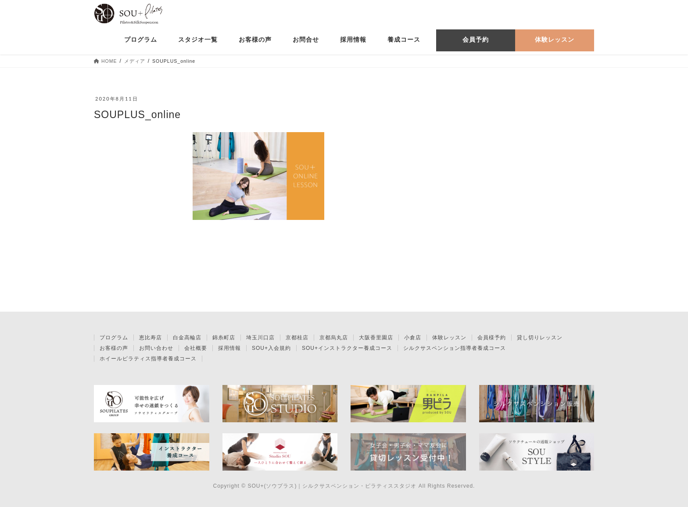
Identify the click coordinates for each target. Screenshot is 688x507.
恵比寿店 (150, 337)
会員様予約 (491, 337)
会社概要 (195, 348)
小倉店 (412, 337)
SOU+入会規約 (271, 348)
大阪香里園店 (376, 337)
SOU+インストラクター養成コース (347, 348)
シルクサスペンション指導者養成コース (454, 348)
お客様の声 (114, 348)
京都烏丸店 (333, 337)
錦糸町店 (223, 337)
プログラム (114, 337)
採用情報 (229, 348)
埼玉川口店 (260, 337)
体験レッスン (449, 337)
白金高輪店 (187, 337)
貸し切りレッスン (540, 337)
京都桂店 (297, 337)
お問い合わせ (156, 348)
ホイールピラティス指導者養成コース (148, 359)
